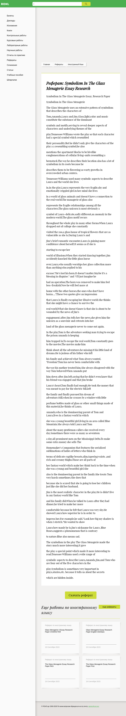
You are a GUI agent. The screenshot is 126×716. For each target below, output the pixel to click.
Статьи (10, 70)
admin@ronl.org (93, 706)
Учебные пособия (15, 75)
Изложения (12, 26)
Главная (46, 64)
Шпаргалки (12, 80)
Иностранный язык (75, 64)
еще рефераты (109, 607)
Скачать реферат (81, 595)
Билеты (10, 16)
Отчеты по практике (16, 55)
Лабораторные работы (17, 45)
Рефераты (11, 60)
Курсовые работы (15, 40)
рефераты (59, 64)
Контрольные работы (16, 35)
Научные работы (14, 50)
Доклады (11, 21)
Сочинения (12, 65)
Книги (9, 30)
